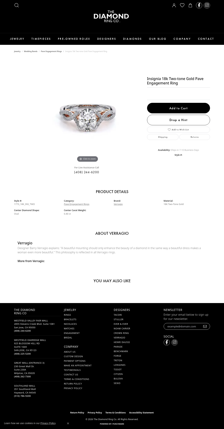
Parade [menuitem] (118, 346)
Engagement (72, 333)
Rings (67, 314)
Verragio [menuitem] (119, 337)
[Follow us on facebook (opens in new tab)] (199, 5)
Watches (69, 328)
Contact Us (71, 374)
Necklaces (70, 323)
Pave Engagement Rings (51, 51)
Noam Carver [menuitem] (122, 328)
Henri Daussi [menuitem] (122, 342)
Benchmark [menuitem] (121, 351)
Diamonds (132, 39)
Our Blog (158, 39)
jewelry (17, 51)
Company (182, 39)
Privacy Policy (73, 388)
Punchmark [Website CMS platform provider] (118, 424)
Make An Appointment (78, 365)
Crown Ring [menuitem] (121, 333)
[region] (87, 110)
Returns (195, 137)
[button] (16, 5)
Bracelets (70, 319)
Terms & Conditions (76, 379)
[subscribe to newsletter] (205, 326)
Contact (206, 39)
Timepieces (41, 39)
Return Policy (73, 383)
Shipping (163, 137)
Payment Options (75, 360)
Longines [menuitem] (120, 364)
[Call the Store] (22, 330)
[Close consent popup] (68, 423)
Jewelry (17, 39)
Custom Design (73, 356)
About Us (70, 351)
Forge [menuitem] (117, 355)
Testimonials (72, 370)
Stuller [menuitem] (118, 319)
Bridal (68, 337)
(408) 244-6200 (86, 172)
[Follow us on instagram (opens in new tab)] (207, 5)
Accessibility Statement (141, 412)
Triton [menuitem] (118, 360)
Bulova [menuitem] (118, 378)
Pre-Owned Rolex (74, 39)
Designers (106, 39)
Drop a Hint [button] (178, 120)
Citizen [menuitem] (118, 374)
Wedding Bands (30, 51)
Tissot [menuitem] (118, 369)
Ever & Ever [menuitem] (121, 323)
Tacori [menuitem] (118, 314)
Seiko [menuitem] (117, 383)
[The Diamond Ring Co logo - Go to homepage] (112, 16)
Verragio (118, 204)
